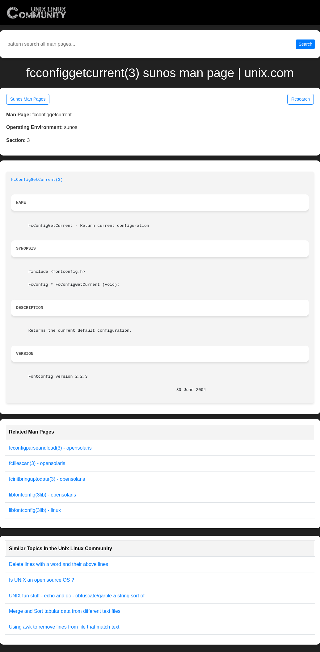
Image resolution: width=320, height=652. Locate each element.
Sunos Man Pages (27, 99)
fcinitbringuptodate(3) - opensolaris (47, 479)
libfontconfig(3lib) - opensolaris (42, 494)
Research (300, 99)
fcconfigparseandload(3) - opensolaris (50, 448)
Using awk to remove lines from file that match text (64, 626)
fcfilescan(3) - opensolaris (37, 463)
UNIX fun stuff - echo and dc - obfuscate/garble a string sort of (77, 595)
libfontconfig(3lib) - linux (35, 510)
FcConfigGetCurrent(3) (37, 179)
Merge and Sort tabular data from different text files (64, 611)
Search (305, 44)
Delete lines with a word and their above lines (58, 564)
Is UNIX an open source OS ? (41, 580)
